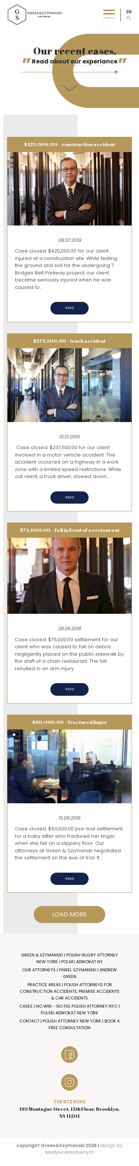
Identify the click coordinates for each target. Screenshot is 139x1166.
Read (69, 308)
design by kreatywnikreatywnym (84, 1148)
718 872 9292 (70, 1101)
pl (128, 18)
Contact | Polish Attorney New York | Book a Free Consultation (69, 1024)
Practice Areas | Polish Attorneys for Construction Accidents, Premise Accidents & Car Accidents (69, 991)
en (129, 12)
